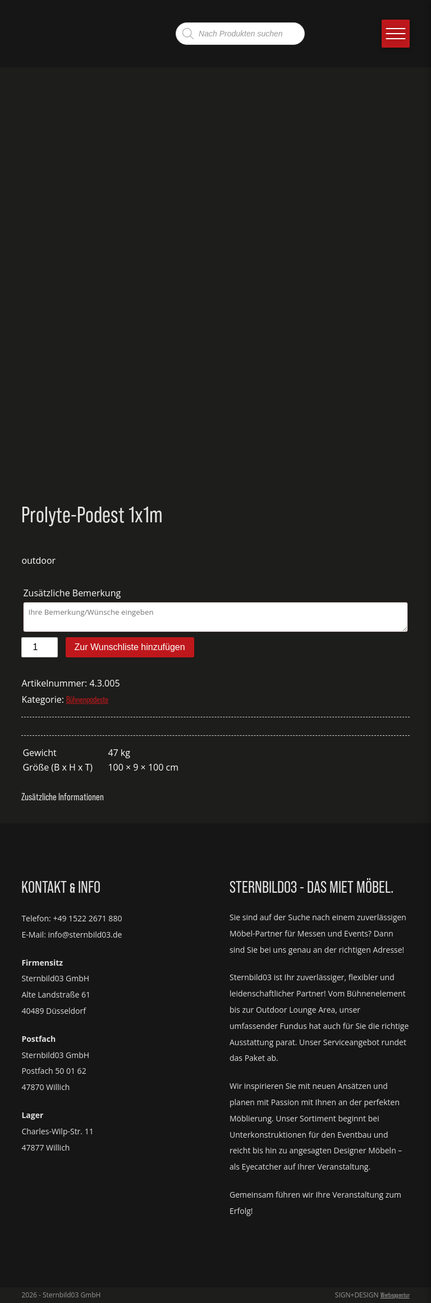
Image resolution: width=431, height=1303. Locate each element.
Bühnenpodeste (87, 699)
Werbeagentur (395, 1295)
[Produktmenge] (39, 647)
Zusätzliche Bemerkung (73, 593)
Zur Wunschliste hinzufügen (130, 647)
